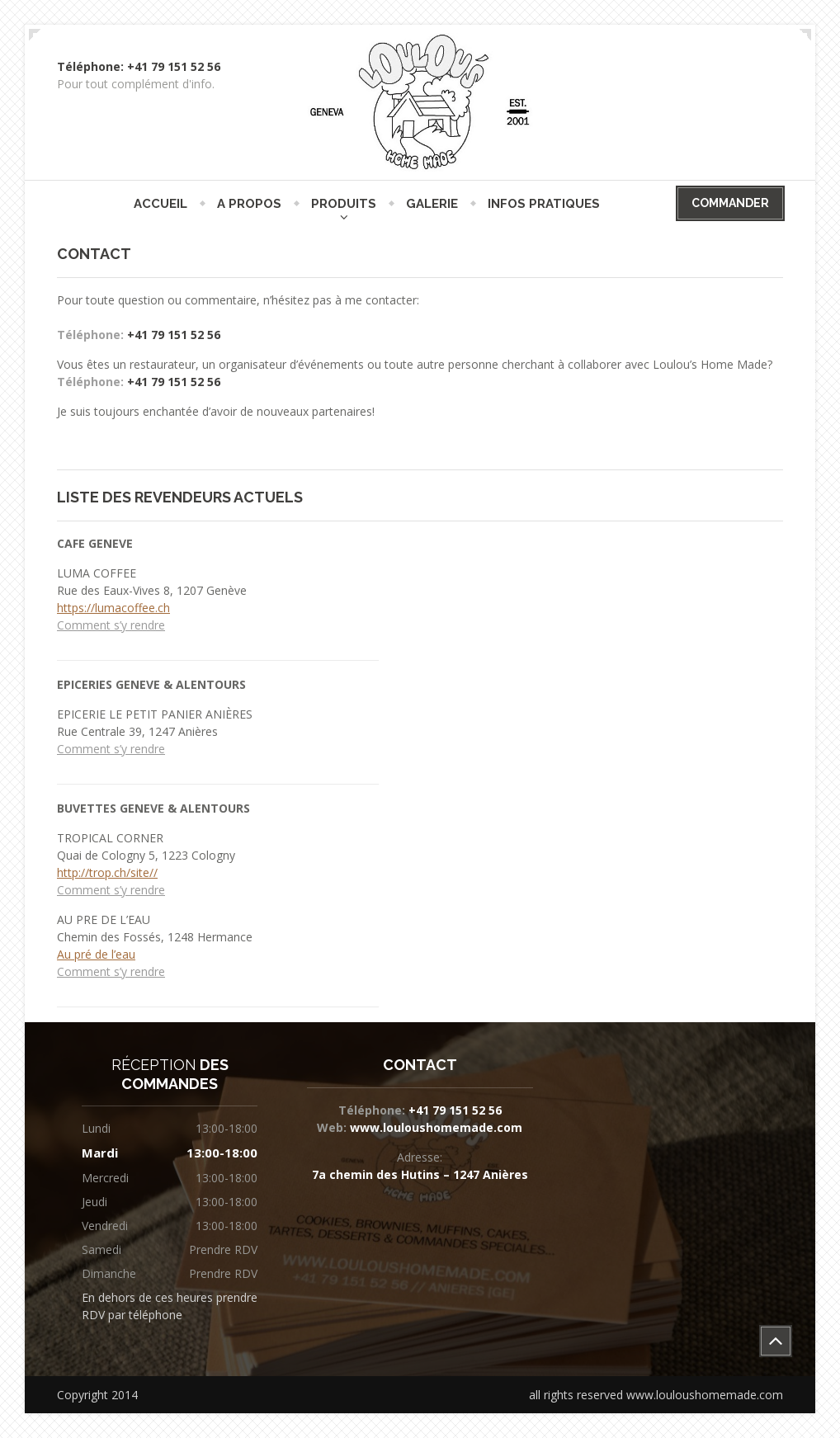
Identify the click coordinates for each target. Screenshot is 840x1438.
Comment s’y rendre (111, 625)
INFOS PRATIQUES (544, 203)
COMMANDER (730, 203)
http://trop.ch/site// (107, 872)
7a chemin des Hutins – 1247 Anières (420, 1174)
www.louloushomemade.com (434, 1127)
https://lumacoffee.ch (113, 607)
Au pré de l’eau (96, 954)
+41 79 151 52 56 (173, 334)
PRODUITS (343, 203)
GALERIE (432, 203)
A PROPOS (249, 203)
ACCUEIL (160, 203)
